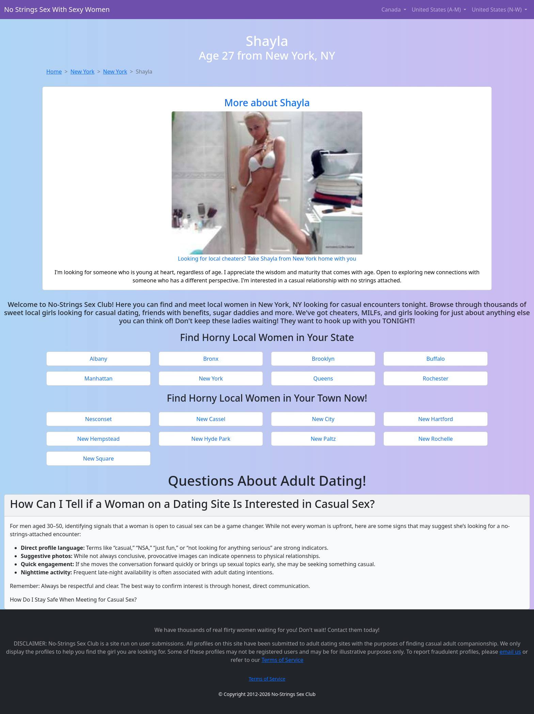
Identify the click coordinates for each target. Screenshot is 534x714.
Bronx (211, 358)
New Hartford (435, 419)
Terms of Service (282, 660)
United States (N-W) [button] (497, 9)
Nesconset (98, 419)
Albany (98, 358)
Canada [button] (391, 9)
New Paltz (323, 439)
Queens (323, 378)
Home (54, 71)
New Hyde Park (210, 439)
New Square (98, 458)
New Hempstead (98, 439)
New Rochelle (435, 439)
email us (510, 651)
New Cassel (210, 419)
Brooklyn (323, 358)
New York (82, 71)
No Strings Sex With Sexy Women (57, 9)
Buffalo (435, 358)
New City (323, 419)
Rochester (435, 378)
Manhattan (98, 378)
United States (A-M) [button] (437, 9)
